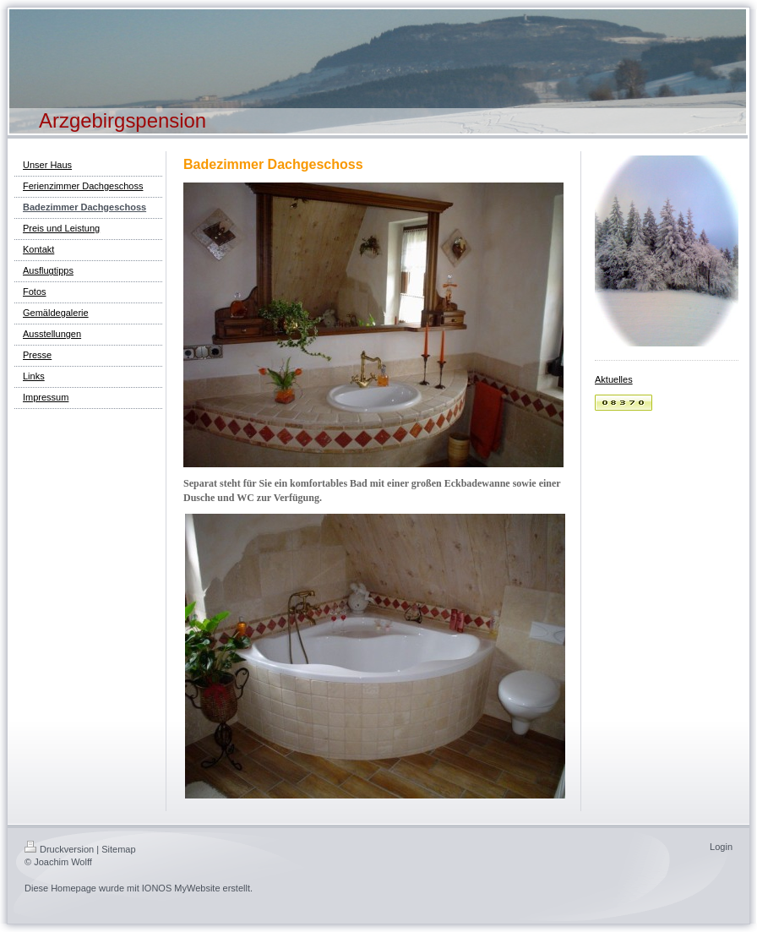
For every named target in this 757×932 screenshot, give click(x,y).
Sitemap (118, 849)
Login (721, 847)
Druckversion (59, 849)
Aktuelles (614, 379)
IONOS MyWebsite (181, 888)
